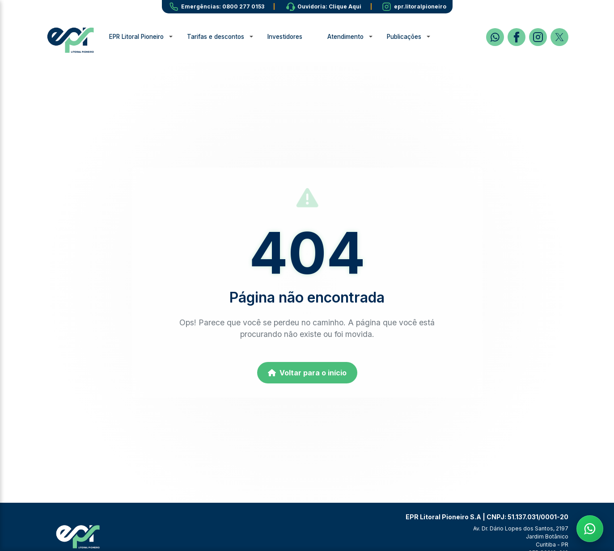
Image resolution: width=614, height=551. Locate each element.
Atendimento (354, 36)
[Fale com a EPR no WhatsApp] (589, 526)
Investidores (293, 36)
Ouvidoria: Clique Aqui (329, 6)
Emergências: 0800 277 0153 (222, 6)
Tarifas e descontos (224, 36)
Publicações (413, 36)
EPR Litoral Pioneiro (145, 36)
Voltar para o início (307, 372)
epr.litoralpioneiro (420, 6)
